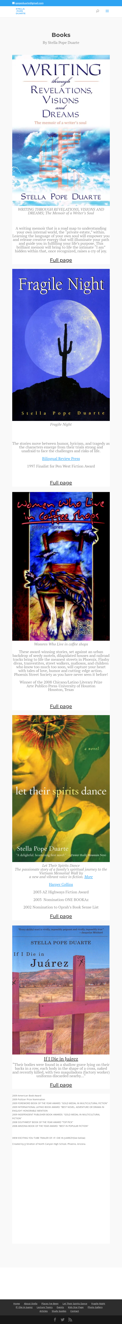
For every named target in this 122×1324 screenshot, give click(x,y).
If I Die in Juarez (24, 1307)
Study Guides (59, 1311)
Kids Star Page (76, 1307)
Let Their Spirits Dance (75, 1303)
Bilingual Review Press (61, 458)
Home (16, 1303)
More (88, 876)
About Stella (30, 1303)
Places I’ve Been (49, 1303)
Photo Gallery (95, 1307)
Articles (44, 1311)
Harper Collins (61, 884)
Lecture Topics (45, 1307)
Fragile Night (98, 1303)
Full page (61, 260)
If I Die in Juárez (61, 1059)
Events (60, 1307)
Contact (74, 1311)
